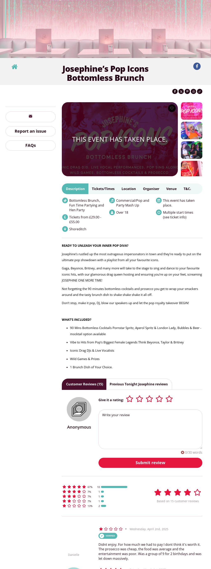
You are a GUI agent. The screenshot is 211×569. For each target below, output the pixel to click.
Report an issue (30, 131)
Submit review (150, 462)
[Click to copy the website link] (199, 91)
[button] (101, 486)
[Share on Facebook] (175, 91)
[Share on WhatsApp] (193, 91)
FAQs (30, 145)
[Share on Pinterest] (187, 91)
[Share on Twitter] (181, 91)
